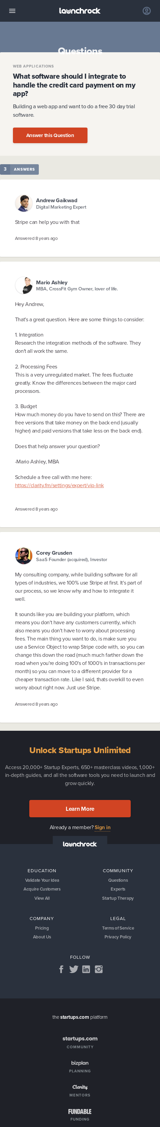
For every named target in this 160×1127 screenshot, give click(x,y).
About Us (42, 937)
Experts (118, 889)
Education (42, 870)
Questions (118, 880)
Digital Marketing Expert (61, 207)
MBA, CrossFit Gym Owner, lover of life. (77, 289)
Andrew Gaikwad (56, 200)
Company (42, 918)
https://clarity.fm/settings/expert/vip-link (59, 485)
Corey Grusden (54, 553)
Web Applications (33, 66)
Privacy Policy (118, 937)
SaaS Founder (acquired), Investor (71, 559)
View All (42, 898)
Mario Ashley (51, 282)
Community (118, 870)
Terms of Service (118, 928)
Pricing (42, 928)
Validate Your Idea (42, 880)
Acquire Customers (42, 889)
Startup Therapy (118, 898)
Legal (118, 918)
